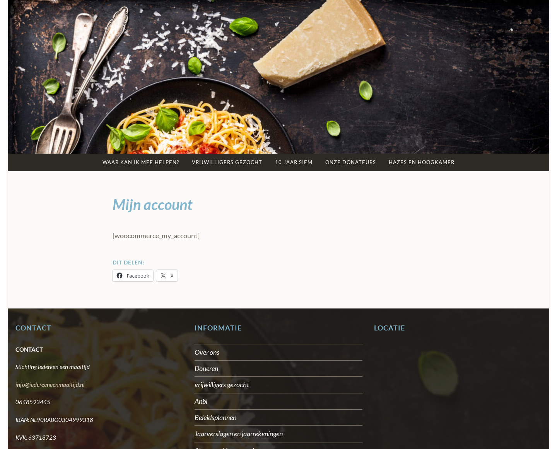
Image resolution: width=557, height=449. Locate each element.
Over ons (207, 352)
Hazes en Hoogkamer (421, 162)
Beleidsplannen (215, 417)
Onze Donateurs (350, 162)
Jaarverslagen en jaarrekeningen (239, 433)
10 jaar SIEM (294, 162)
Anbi (201, 401)
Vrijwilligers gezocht (227, 162)
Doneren (206, 368)
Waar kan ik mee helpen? (141, 162)
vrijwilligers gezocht (222, 384)
